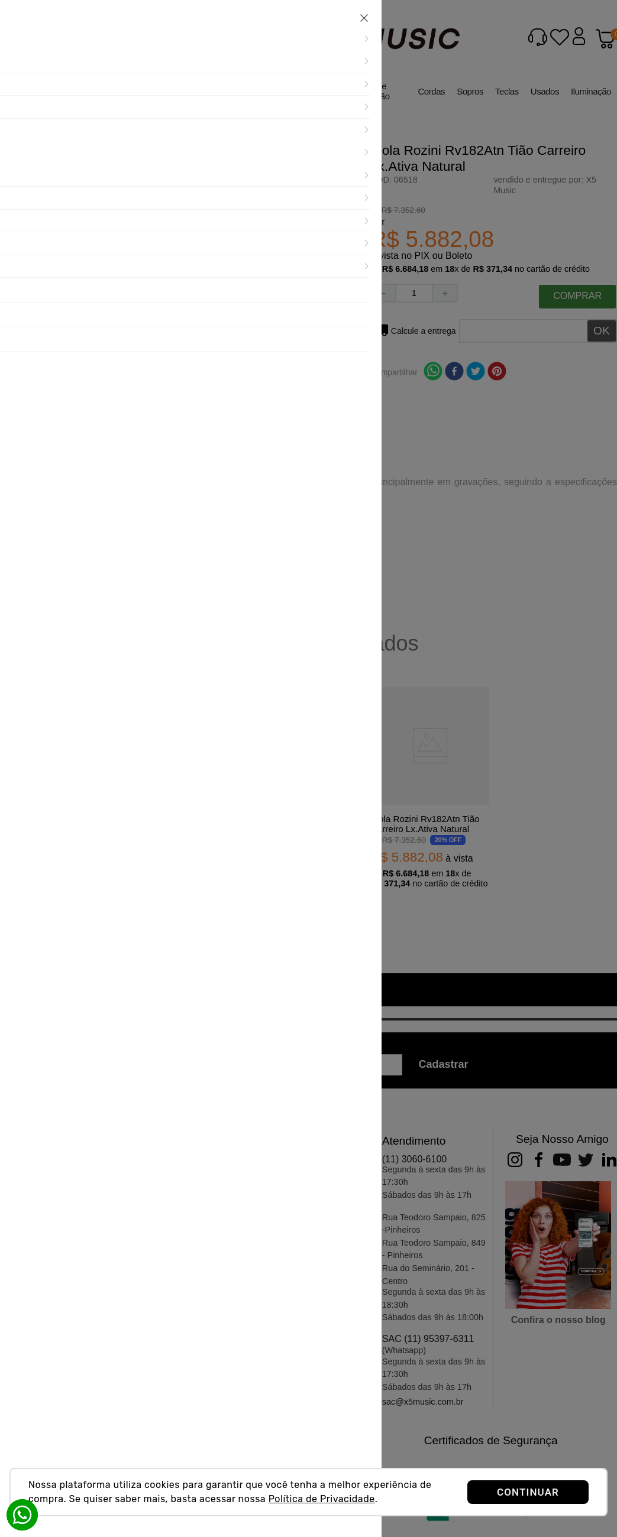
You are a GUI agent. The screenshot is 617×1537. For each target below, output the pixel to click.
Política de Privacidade (322, 1498)
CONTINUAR (528, 1492)
